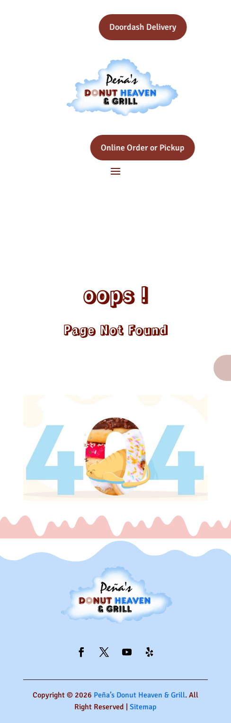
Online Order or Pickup (158, 147)
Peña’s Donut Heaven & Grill (139, 695)
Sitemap (143, 707)
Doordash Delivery (158, 27)
